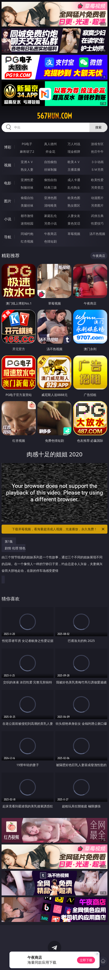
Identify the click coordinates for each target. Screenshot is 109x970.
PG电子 (27, 144)
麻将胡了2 (27, 151)
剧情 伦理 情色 (53, 561)
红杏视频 (27, 241)
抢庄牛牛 (97, 151)
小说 (7, 219)
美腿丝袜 (27, 205)
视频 (7, 165)
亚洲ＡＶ (27, 162)
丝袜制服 (50, 169)
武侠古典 (97, 216)
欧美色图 (74, 198)
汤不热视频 (97, 234)
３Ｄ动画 (97, 162)
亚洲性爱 (27, 180)
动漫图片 (97, 198)
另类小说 (50, 223)
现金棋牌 (74, 151)
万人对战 (74, 144)
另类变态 (97, 187)
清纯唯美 (50, 205)
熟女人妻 (27, 169)
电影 (7, 183)
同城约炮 (27, 234)
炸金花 (50, 151)
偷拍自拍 (50, 180)
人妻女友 (74, 216)
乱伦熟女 (74, 187)
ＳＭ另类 (97, 169)
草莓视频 (74, 234)
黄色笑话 (74, 223)
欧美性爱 (97, 180)
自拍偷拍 (50, 162)
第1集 (9, 541)
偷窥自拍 (27, 198)
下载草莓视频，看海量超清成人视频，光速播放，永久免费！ (58, 529)
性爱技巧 (97, 223)
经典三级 (50, 187)
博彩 (7, 147)
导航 (7, 236)
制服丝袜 (27, 187)
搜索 (98, 127)
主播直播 (74, 169)
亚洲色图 (50, 198)
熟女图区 (74, 205)
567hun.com (54, 115)
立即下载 (86, 960)
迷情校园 (27, 223)
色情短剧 (50, 241)
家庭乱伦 (50, 216)
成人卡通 (74, 180)
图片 (7, 201)
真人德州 (50, 144)
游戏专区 (97, 144)
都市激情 (27, 216)
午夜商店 (50, 234)
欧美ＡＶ (74, 162)
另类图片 (97, 205)
